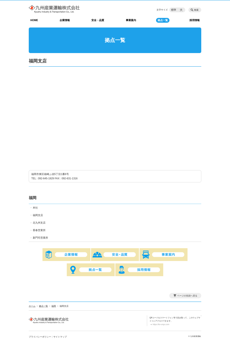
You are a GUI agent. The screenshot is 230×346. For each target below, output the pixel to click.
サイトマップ (60, 336)
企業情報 (65, 20)
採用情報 (194, 20)
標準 (173, 9)
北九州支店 (39, 222)
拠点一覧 (163, 20)
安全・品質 (97, 20)
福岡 (32, 198)
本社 (35, 207)
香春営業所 (39, 230)
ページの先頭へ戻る (187, 295)
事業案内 (131, 20)
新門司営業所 (40, 237)
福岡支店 (38, 215)
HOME (34, 20)
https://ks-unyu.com (161, 324)
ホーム (32, 306)
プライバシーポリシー (40, 336)
